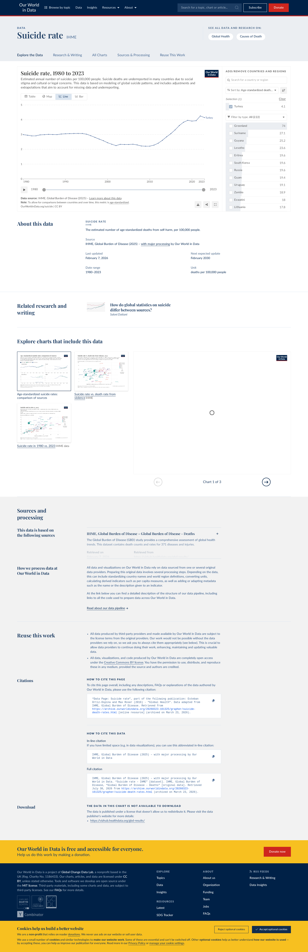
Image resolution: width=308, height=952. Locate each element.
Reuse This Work (172, 55)
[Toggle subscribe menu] (255, 7)
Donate (279, 7)
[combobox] (210, 7)
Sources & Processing (133, 55)
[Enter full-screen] (215, 204)
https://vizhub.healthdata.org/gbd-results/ (117, 825)
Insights (92, 7)
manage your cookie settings (166, 943)
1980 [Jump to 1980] (34, 189)
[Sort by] (252, 90)
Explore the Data (30, 55)
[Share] (206, 204)
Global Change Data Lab (77, 877)
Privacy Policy (136, 943)
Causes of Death (251, 36)
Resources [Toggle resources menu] (110, 7)
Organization (211, 890)
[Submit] (236, 7)
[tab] (30, 97)
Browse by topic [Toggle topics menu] (57, 7)
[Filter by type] (256, 117)
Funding (208, 897)
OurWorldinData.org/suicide (37, 206)
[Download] (198, 204)
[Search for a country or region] (256, 80)
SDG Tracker (165, 920)
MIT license (29, 890)
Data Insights (258, 890)
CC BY (58, 206)
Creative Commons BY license (123, 662)
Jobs (206, 911)
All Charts (99, 55)
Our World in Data (29, 7)
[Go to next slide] (266, 482)
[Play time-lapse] (24, 189)
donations (74, 934)
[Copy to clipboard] (209, 700)
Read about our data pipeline (107, 608)
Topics (161, 883)
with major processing (155, 244)
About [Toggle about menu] (130, 7)
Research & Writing (67, 55)
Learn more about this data (105, 198)
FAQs (58, 895)
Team (206, 904)
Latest (160, 913)
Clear (282, 98)
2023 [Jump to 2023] (213, 189)
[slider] (44, 190)
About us (209, 883)
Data (79, 7)
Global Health (221, 36)
